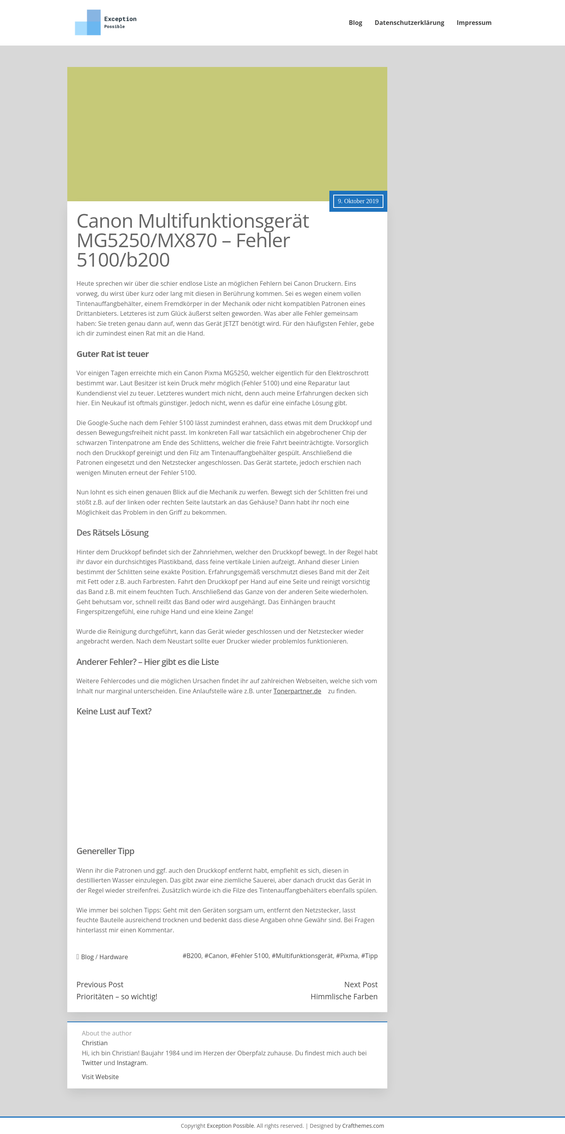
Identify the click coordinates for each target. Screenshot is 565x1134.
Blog (355, 22)
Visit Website (100, 1076)
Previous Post (100, 984)
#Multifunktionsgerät (302, 955)
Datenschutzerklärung (409, 22)
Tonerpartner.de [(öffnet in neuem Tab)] (297, 691)
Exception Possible (230, 1125)
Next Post (361, 984)
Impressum (474, 22)
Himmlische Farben (344, 996)
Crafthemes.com (363, 1125)
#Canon (216, 955)
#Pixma (347, 955)
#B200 (191, 955)
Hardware (113, 957)
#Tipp (369, 955)
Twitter (92, 1062)
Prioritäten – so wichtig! (117, 996)
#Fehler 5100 (250, 955)
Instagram (131, 1062)
